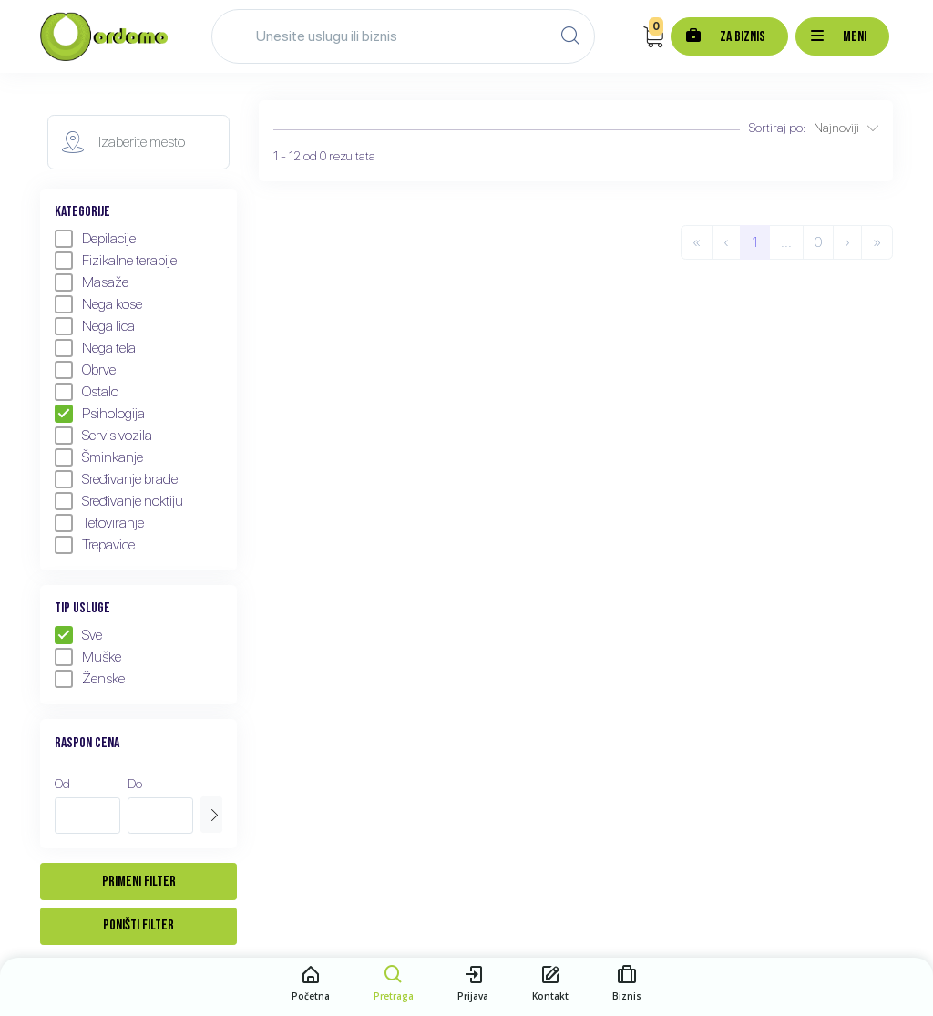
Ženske (90, 679)
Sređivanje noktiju (119, 501)
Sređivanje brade (116, 479)
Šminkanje (99, 457)
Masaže (91, 282)
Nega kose (98, 304)
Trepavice (95, 545)
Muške (88, 657)
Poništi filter (138, 925)
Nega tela (95, 348)
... (786, 242)
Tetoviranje (99, 523)
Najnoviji (846, 127)
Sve (78, 635)
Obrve (85, 370)
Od (62, 783)
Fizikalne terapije (116, 260)
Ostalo (86, 392)
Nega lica (95, 326)
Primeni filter (139, 881)
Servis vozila (103, 435)
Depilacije (95, 239)
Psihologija (100, 414)
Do (135, 783)
